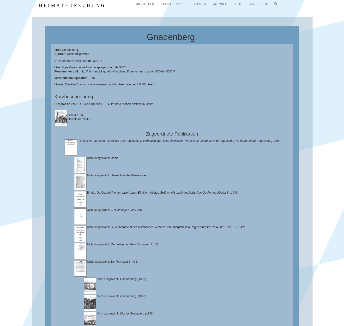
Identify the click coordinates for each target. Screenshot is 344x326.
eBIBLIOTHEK (144, 4)
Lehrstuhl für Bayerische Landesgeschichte (194, 311)
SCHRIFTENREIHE (174, 4)
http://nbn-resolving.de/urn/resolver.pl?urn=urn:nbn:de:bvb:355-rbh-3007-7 (127, 71)
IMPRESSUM (258, 4)
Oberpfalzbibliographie (288, 315)
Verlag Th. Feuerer (184, 315)
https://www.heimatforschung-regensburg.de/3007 (94, 67)
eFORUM (200, 4)
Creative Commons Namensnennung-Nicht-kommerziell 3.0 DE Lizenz (110, 84)
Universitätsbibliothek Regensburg (138, 311)
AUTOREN (220, 4)
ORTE (238, 4)
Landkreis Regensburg (66, 315)
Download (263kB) (80, 119)
